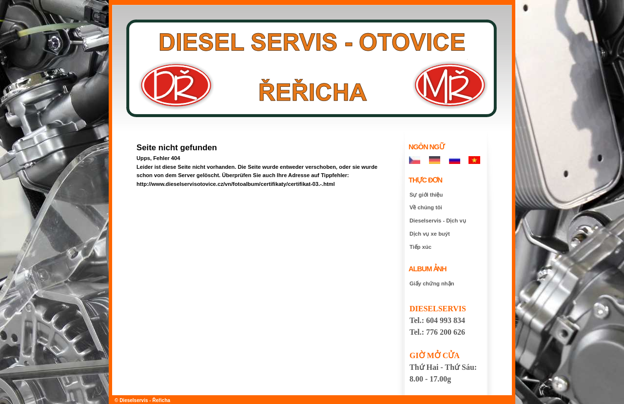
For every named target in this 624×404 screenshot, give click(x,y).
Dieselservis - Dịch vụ (438, 220)
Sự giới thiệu (426, 195)
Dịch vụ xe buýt (430, 234)
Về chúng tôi (426, 207)
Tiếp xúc (420, 247)
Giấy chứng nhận (432, 283)
